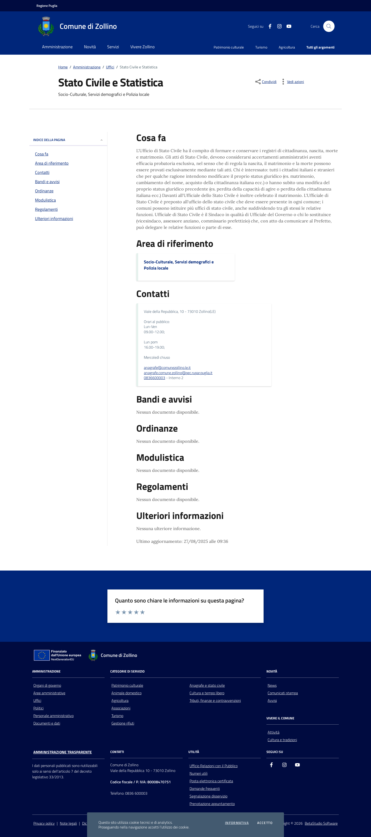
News (272, 685)
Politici (38, 708)
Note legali (68, 823)
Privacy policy (44, 823)
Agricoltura (287, 47)
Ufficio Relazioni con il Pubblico (214, 766)
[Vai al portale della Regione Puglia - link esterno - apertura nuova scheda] (46, 5)
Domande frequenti (205, 788)
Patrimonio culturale (229, 47)
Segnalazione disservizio (208, 796)
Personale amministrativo (53, 715)
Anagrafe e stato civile (207, 685)
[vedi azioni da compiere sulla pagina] (291, 81)
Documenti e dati (46, 723)
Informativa (237, 822)
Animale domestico (126, 693)
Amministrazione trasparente (62, 752)
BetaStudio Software (321, 823)
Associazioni (120, 708)
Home (63, 67)
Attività (273, 732)
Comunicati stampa (283, 693)
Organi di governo (47, 685)
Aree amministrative (49, 693)
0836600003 (154, 378)
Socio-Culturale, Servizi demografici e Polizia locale (179, 265)
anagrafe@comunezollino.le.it (167, 367)
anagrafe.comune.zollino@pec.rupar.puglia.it (178, 373)
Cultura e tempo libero (207, 693)
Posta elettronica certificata (211, 781)
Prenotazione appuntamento (212, 803)
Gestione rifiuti (122, 723)
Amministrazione (87, 67)
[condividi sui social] (265, 81)
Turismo (261, 47)
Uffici (110, 67)
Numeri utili (199, 773)
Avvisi (272, 700)
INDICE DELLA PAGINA (68, 139)
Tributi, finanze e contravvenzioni (215, 700)
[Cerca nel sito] (329, 26)
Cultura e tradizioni (282, 740)
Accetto (265, 822)
